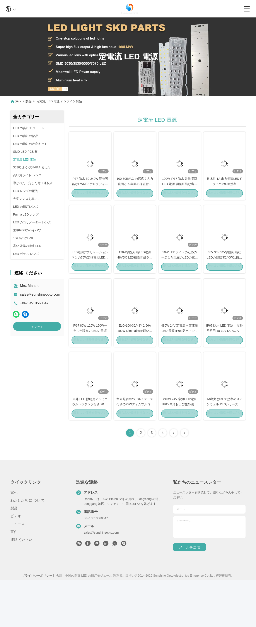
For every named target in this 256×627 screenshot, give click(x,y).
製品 (29, 101)
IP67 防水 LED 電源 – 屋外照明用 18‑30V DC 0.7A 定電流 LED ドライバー (224, 365)
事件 (13, 578)
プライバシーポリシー (37, 622)
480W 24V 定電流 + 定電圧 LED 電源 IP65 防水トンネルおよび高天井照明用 (179, 365)
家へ (18, 101)
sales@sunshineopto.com (40, 294)
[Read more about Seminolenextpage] (173, 479)
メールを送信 (189, 594)
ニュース (17, 570)
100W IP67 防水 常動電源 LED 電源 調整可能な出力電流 (179, 195)
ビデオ (15, 563)
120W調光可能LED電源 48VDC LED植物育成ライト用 (134, 280)
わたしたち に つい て (27, 547)
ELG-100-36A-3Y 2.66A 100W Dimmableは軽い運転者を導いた (135, 365)
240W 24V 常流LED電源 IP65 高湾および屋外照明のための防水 (179, 450)
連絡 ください (21, 586)
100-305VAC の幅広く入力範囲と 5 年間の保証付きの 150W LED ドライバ (135, 195)
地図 (59, 622)
